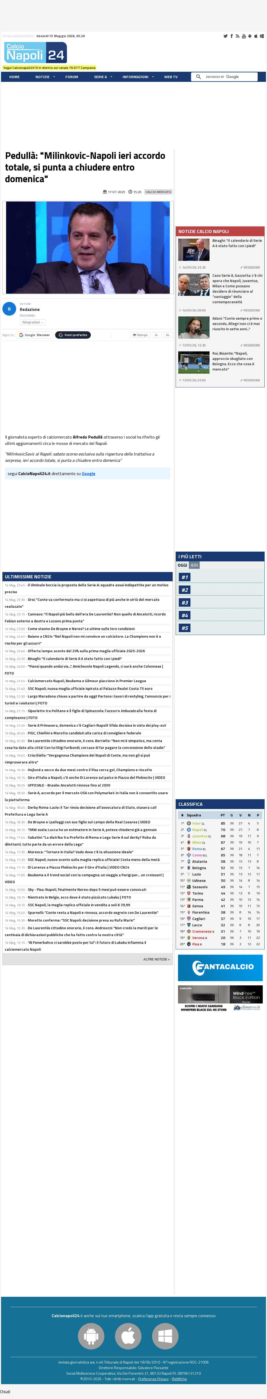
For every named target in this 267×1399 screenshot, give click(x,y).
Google (34, 334)
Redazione (30, 309)
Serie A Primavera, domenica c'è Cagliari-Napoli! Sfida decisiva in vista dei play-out (97, 725)
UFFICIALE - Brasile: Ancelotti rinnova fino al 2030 (69, 785)
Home (14, 76)
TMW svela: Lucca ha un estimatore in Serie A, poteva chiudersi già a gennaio (92, 829)
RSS (237, 36)
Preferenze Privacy (153, 1379)
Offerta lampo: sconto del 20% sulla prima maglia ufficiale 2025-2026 (86, 651)
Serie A (100, 76)
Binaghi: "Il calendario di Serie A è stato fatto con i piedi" (75, 658)
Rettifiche (179, 1379)
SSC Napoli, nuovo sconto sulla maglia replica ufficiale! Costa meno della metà (94, 859)
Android (249, 36)
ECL (205, 855)
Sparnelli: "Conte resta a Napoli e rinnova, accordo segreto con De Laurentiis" (93, 912)
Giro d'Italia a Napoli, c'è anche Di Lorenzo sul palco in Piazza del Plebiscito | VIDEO (96, 777)
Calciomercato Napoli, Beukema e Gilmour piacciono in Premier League (87, 680)
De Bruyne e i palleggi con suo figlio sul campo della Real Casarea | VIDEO (89, 822)
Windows (262, 36)
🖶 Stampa (140, 334)
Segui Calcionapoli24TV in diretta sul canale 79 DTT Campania (49, 67)
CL (203, 824)
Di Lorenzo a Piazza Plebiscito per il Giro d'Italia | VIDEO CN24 (78, 867)
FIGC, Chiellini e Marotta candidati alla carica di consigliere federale (84, 733)
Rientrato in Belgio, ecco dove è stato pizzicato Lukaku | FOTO (79, 897)
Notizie (42, 76)
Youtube (243, 36)
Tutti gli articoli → (32, 322)
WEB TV (170, 76)
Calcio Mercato (158, 191)
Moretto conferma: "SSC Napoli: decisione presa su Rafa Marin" (81, 920)
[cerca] (225, 77)
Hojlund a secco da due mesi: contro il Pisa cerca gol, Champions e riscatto (90, 769)
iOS (256, 36)
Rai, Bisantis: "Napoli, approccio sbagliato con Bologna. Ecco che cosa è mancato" (233, 361)
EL (204, 849)
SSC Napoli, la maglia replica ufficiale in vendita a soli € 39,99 (79, 905)
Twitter (225, 36)
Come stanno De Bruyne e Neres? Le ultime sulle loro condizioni (81, 628)
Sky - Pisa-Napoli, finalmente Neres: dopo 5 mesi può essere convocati (87, 889)
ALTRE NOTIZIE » (156, 959)
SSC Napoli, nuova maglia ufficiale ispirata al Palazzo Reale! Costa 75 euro (90, 688)
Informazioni (135, 76)
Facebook (231, 36)
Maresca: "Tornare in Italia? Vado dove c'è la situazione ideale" (81, 852)
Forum (71, 76)
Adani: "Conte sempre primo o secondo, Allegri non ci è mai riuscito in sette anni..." (237, 324)
